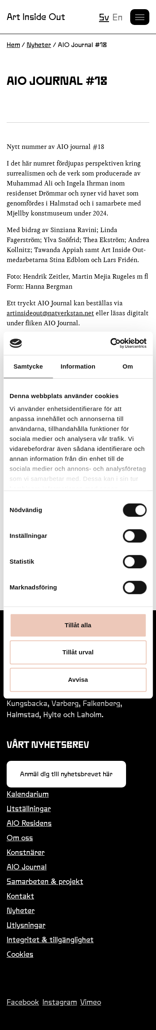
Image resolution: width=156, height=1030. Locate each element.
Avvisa (78, 679)
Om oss (20, 837)
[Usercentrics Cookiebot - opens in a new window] (111, 343)
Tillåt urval (78, 652)
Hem (13, 45)
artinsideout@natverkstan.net (50, 313)
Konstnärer (26, 852)
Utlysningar (26, 925)
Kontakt (20, 895)
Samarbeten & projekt (45, 881)
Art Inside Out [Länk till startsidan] (36, 16)
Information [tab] (78, 366)
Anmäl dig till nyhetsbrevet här (66, 774)
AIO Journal (27, 866)
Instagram (59, 1002)
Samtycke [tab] (28, 366)
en (117, 17)
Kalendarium (28, 794)
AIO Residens (29, 823)
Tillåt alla (78, 625)
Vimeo (90, 1002)
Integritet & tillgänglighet (50, 939)
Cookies (20, 954)
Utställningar (29, 808)
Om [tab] (128, 366)
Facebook (23, 1002)
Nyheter (39, 45)
